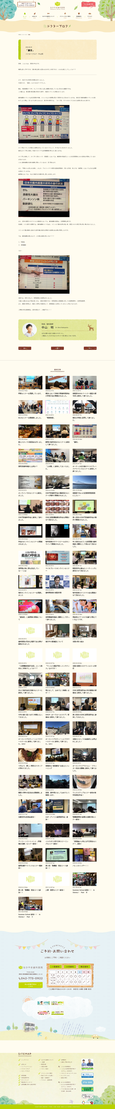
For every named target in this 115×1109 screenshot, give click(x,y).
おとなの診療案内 (64, 1069)
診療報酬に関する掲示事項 (27, 1072)
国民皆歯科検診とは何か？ (28, 466)
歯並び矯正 (64, 1065)
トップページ (23, 1047)
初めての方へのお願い (47, 1063)
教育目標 (43, 1051)
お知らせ (22, 1051)
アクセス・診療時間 (46, 1067)
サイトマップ (23, 1067)
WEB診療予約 (23, 1065)
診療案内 (62, 1047)
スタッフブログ (25, 1058)
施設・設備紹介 (45, 1065)
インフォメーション (26, 1054)
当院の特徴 (44, 1054)
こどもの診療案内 (64, 1054)
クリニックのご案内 (45, 1060)
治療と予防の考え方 (66, 1049)
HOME (19, 34)
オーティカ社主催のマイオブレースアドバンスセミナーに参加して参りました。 (85, 469)
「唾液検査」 (50, 418)
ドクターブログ (24, 34)
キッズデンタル (65, 1063)
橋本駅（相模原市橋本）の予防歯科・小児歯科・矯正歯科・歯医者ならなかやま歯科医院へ (56, 1106)
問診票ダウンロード (25, 1069)
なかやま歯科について (46, 1047)
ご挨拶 (43, 1049)
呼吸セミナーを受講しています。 (30, 393)
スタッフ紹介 (45, 1056)
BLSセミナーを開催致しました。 (30, 418)
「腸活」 (76, 442)
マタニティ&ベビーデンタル (69, 1060)
